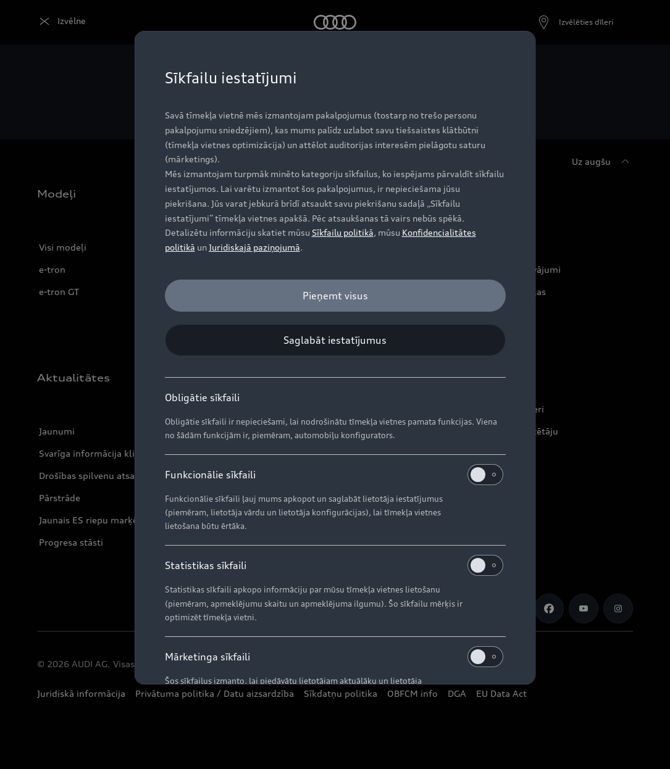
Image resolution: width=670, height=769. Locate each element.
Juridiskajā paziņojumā (254, 247)
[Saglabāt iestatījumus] (335, 340)
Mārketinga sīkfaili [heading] (334, 657)
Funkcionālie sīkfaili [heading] (334, 474)
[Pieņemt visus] (335, 296)
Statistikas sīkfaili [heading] (334, 565)
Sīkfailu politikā (343, 232)
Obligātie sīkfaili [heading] (202, 397)
